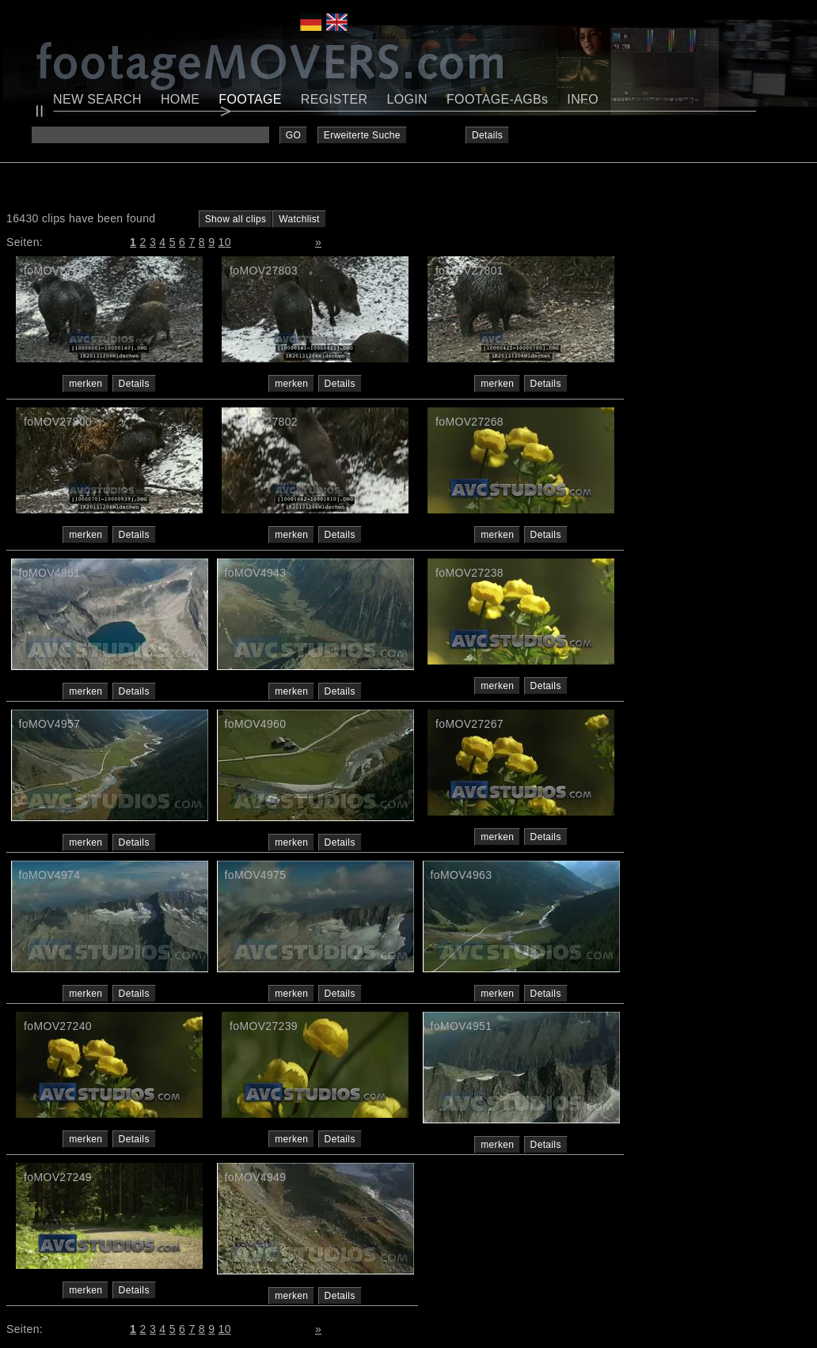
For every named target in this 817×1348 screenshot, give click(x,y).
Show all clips (236, 219)
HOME (180, 99)
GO (293, 135)
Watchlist (299, 219)
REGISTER (334, 99)
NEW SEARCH (97, 99)
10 (224, 242)
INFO (582, 99)
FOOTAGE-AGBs (497, 99)
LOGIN (407, 99)
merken (85, 383)
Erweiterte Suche (362, 135)
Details (487, 135)
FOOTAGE (250, 99)
